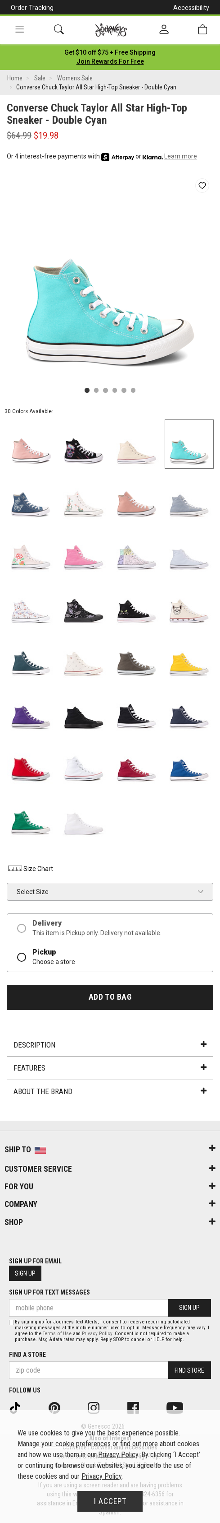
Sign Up (25, 1273)
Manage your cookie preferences (64, 1443)
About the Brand (109, 1091)
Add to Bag (110, 996)
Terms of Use (57, 1334)
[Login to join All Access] (110, 52)
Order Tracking (32, 7)
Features (109, 1068)
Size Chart (30, 868)
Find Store (189, 1370)
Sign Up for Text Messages (49, 1292)
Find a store (27, 1354)
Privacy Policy (97, 1334)
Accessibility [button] (191, 7)
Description (109, 1045)
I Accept (110, 1501)
